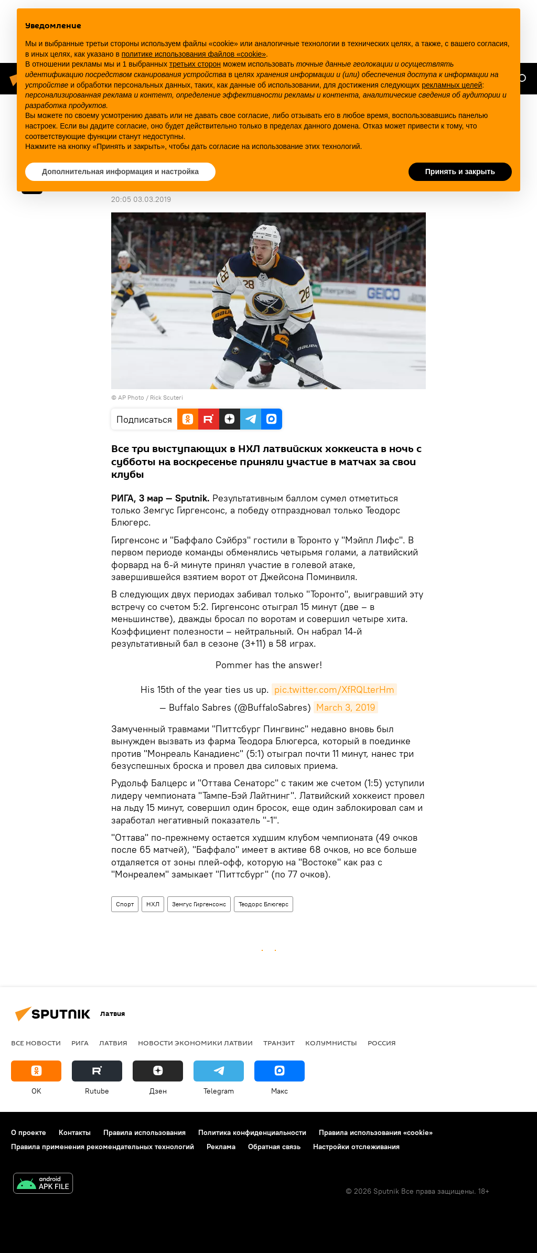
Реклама (221, 1146)
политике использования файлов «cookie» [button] (194, 54)
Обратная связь (274, 1146)
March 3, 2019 (345, 707)
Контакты (75, 1132)
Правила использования (144, 1132)
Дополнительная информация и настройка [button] (120, 171)
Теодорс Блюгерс (263, 904)
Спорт (125, 904)
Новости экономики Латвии (195, 1042)
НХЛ (152, 904)
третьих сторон (195, 64)
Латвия (113, 1042)
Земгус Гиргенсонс (199, 904)
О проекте (28, 1132)
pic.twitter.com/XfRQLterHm (334, 689)
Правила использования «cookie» (376, 1132)
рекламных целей (452, 85)
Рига (80, 1042)
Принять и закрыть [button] (460, 171)
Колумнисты (331, 1042)
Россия (382, 1042)
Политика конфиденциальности (252, 1132)
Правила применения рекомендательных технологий (102, 1146)
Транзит (279, 1042)
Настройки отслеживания (356, 1146)
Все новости (36, 1042)
